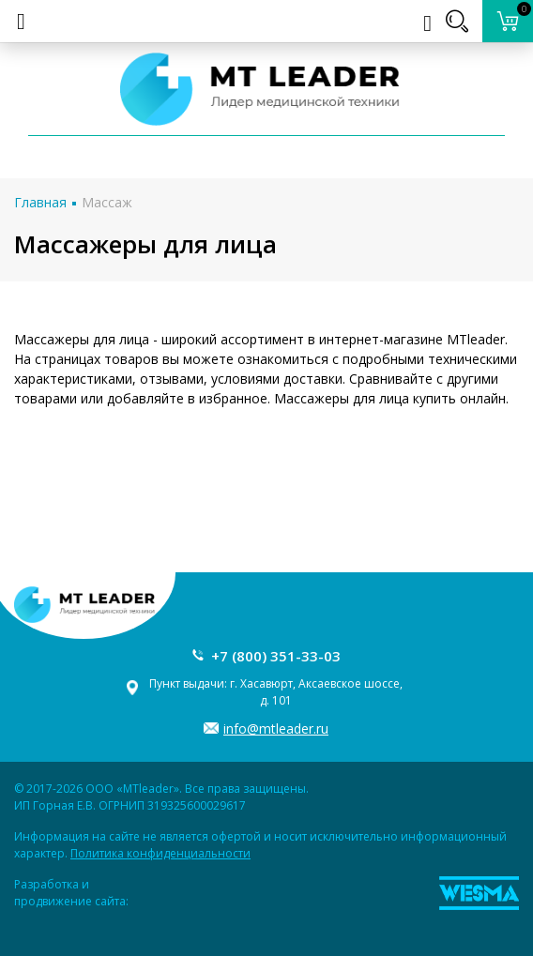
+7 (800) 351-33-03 (276, 655)
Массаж (107, 202)
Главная (40, 202)
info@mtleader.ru (275, 728)
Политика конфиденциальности (160, 853)
